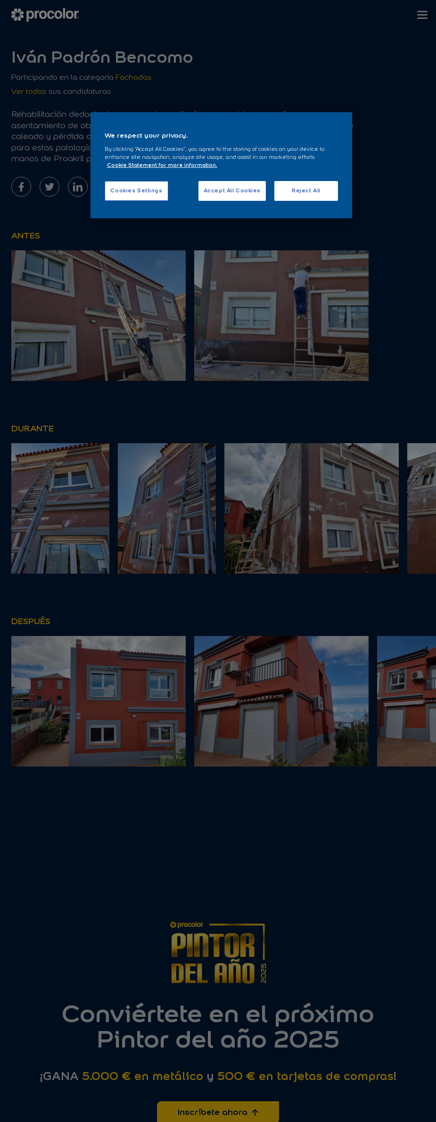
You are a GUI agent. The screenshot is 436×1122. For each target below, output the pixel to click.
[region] (221, 165)
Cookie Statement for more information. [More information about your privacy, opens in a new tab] (162, 165)
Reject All (306, 190)
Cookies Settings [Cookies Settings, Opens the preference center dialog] (136, 190)
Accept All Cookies (232, 190)
